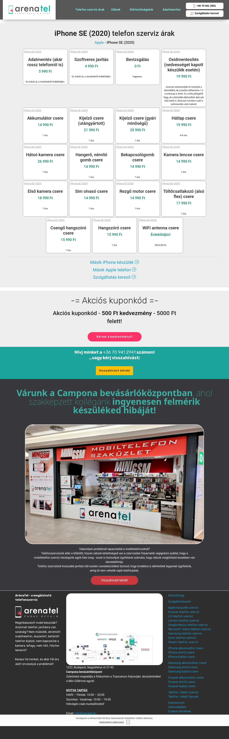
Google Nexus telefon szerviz (188, 625)
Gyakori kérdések (179, 711)
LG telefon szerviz (180, 616)
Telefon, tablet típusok (183, 696)
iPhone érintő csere (181, 652)
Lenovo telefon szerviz (183, 620)
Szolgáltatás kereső (205, 13)
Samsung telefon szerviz (185, 633)
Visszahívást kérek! (114, 370)
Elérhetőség (176, 595)
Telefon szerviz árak (89, 9)
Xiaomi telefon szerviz (183, 642)
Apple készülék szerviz (183, 607)
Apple (99, 42)
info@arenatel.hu (85, 713)
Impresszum (176, 702)
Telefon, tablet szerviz (183, 692)
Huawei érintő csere (181, 682)
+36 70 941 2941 (204, 5)
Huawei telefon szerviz (183, 612)
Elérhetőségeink (141, 9)
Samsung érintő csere (183, 667)
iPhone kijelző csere (181, 656)
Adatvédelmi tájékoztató (111, 722)
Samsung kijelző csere (183, 671)
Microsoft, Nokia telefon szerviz (189, 629)
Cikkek (115, 9)
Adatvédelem (177, 707)
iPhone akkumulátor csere (185, 648)
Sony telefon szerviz (182, 637)
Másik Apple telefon (114, 269)
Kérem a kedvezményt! (115, 336)
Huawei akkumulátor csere (186, 677)
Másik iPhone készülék (114, 262)
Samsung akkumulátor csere (187, 663)
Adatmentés (172, 9)
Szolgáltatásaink (179, 601)
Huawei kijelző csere (182, 686)
